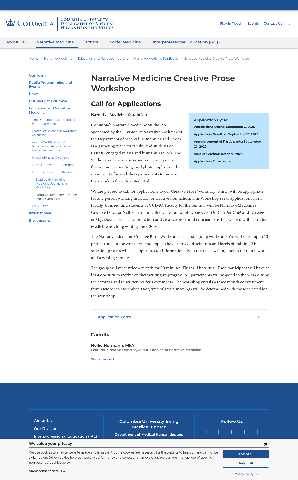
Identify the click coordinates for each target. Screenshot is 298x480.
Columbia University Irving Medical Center (149, 5)
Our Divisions (46, 418)
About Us (42, 410)
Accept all (246, 454)
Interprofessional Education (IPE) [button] (177, 42)
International (39, 205)
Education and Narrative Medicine (95, 58)
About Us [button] (16, 42)
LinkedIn (245, 421)
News (33, 94)
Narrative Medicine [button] (54, 42)
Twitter (219, 421)
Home (33, 58)
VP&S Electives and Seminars (52, 161)
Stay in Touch (233, 23)
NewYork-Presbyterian (149, 388)
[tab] (180, 306)
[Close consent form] (265, 444)
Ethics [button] (88, 42)
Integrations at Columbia (48, 153)
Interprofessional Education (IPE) (63, 426)
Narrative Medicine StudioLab (143, 58)
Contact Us (273, 23)
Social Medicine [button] (121, 42)
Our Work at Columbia (46, 101)
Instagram (258, 421)
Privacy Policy (245, 474)
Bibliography (39, 212)
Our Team (36, 75)
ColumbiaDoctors (208, 386)
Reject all (245, 463)
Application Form (113, 307)
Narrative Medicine (55, 58)
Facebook (205, 421)
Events (254, 23)
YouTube (232, 421)
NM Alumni (39, 198)
